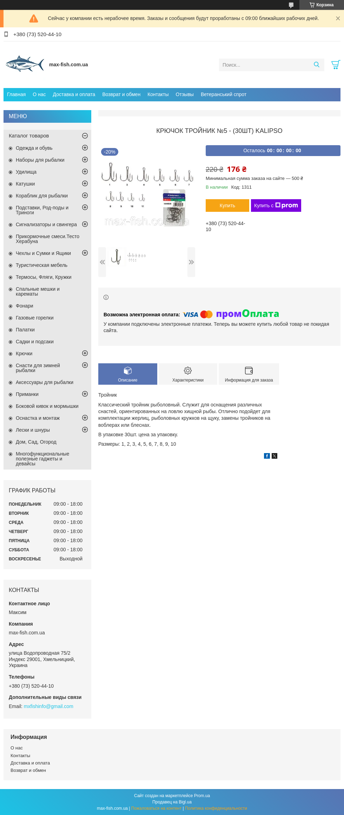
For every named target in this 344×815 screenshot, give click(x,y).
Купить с (276, 205)
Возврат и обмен (121, 94)
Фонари (24, 306)
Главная (16, 94)
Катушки (25, 184)
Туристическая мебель (41, 265)
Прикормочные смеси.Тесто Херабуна (47, 239)
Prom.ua (202, 795)
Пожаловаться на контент (156, 808)
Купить (227, 205)
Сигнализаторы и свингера (46, 224)
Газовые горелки (34, 318)
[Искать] (316, 65)
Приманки (27, 394)
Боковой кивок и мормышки (47, 406)
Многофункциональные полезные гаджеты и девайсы (42, 458)
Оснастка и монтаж (38, 418)
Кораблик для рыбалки (42, 195)
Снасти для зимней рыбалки (38, 368)
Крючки (24, 353)
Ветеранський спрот (223, 94)
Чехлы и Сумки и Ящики (43, 253)
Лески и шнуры (33, 430)
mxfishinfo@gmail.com (48, 706)
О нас (39, 94)
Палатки (25, 329)
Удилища (26, 172)
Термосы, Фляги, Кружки (43, 277)
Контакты (157, 94)
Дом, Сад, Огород (36, 442)
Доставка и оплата (74, 94)
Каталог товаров (29, 136)
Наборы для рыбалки (40, 160)
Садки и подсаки (35, 341)
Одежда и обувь (34, 148)
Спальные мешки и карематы (38, 291)
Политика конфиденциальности (216, 808)
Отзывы (185, 94)
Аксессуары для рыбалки (44, 382)
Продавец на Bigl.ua (172, 802)
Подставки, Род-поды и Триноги (42, 210)
